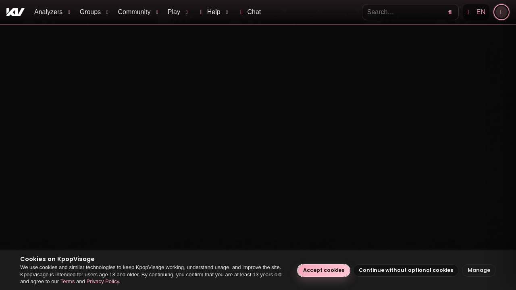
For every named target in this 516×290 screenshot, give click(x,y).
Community (134, 11)
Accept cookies (323, 270)
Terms (67, 281)
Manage (479, 270)
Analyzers (48, 11)
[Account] (501, 12)
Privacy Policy (102, 281)
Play (174, 11)
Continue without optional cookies (406, 270)
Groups (90, 11)
